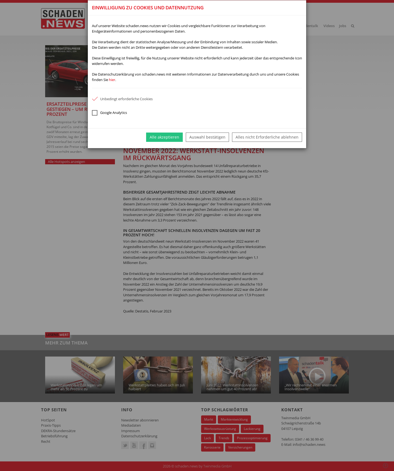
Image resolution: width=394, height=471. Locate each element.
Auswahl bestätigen (207, 137)
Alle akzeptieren (164, 137)
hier (112, 79)
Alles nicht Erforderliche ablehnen (267, 137)
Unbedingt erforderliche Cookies (122, 98)
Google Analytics (109, 113)
